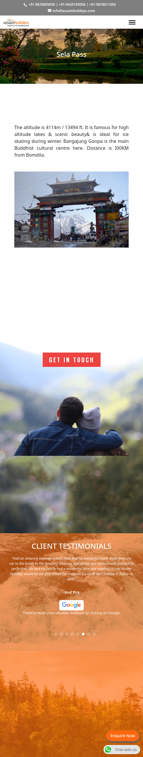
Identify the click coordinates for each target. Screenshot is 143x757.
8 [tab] (96, 636)
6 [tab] (85, 636)
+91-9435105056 (72, 4)
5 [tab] (80, 636)
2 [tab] (63, 636)
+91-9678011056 (102, 4)
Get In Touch (71, 359)
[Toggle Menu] (132, 22)
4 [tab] (74, 636)
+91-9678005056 (41, 4)
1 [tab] (58, 636)
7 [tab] (90, 636)
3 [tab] (69, 636)
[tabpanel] (71, 588)
